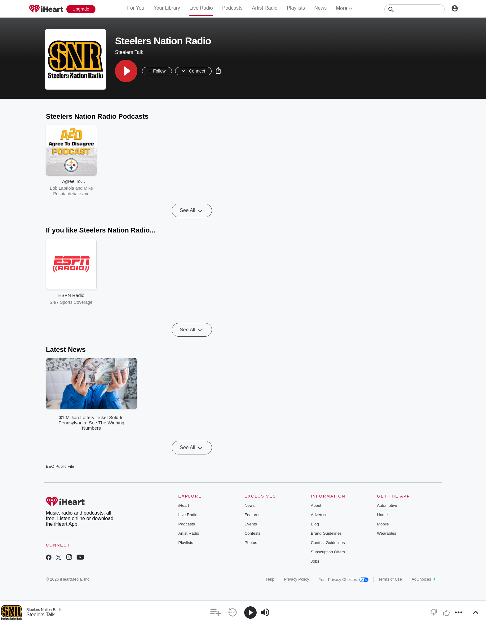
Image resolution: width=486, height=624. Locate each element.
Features (252, 514)
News (320, 8)
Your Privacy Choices (344, 579)
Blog (315, 524)
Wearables (386, 533)
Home (382, 514)
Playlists (296, 8)
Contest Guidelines (328, 542)
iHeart (183, 505)
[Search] (414, 9)
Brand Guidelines (326, 533)
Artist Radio (265, 8)
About (316, 505)
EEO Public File (60, 466)
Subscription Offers (328, 552)
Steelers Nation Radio (44, 610)
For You (135, 8)
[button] (126, 71)
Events (251, 524)
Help (270, 579)
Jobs (315, 561)
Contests (252, 533)
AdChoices (423, 579)
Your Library (166, 8)
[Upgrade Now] (80, 9)
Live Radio (201, 8)
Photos (251, 542)
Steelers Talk (40, 614)
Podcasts (232, 8)
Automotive (387, 505)
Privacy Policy (296, 579)
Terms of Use (390, 579)
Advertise (319, 514)
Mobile (383, 524)
